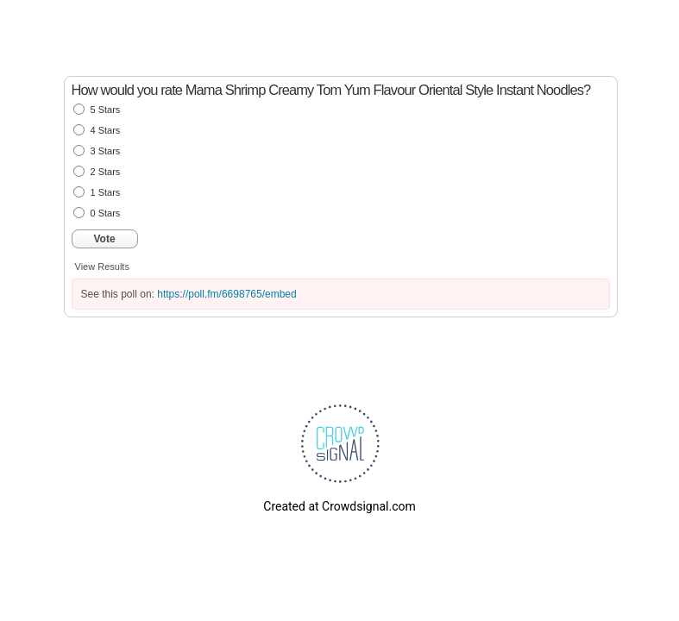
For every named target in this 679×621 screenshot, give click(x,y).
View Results (102, 266)
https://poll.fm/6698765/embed (226, 294)
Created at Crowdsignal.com (339, 506)
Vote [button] (105, 239)
